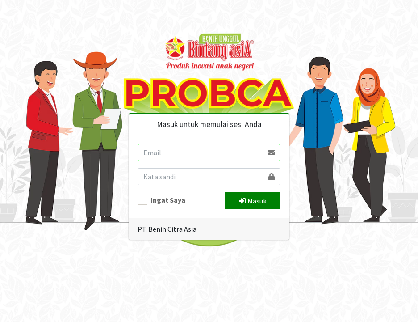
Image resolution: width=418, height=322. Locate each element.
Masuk (253, 200)
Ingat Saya (167, 199)
